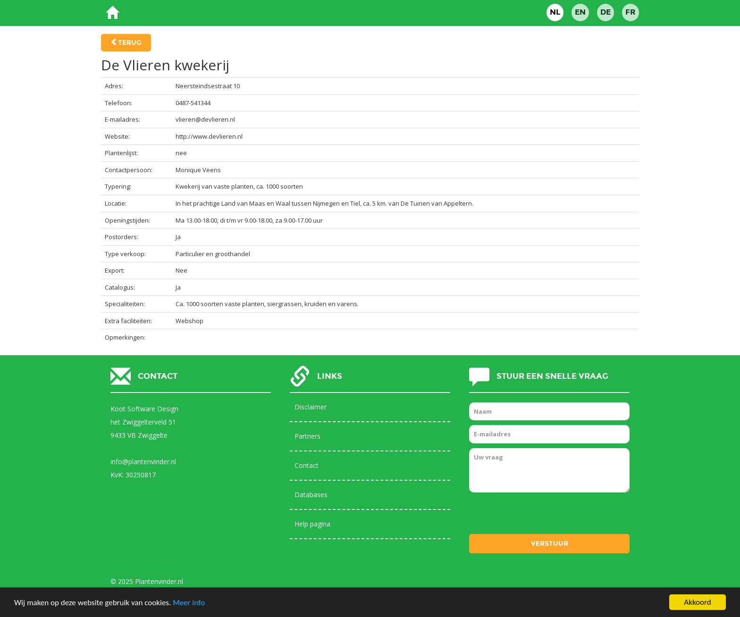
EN (580, 12)
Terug (130, 43)
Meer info (189, 603)
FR (630, 12)
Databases (311, 494)
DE (605, 12)
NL (555, 12)
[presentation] (541, 515)
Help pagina (312, 523)
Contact (306, 465)
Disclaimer (310, 406)
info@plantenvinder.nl (143, 461)
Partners (307, 436)
